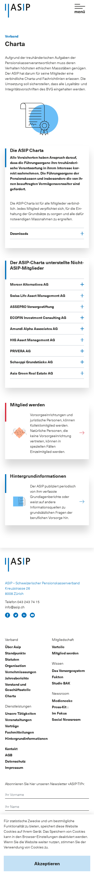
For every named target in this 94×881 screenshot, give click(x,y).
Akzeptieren (47, 863)
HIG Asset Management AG (32, 339)
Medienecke (62, 700)
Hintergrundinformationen (26, 738)
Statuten (12, 659)
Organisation (15, 665)
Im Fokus (59, 713)
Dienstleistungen (18, 706)
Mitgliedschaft (63, 639)
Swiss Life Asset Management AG (37, 295)
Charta (10, 695)
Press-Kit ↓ (60, 707)
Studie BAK (61, 683)
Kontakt (11, 748)
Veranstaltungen (18, 719)
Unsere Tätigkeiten (20, 713)
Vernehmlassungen (20, 671)
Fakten (57, 676)
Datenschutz (15, 761)
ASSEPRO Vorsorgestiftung (32, 306)
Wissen (57, 663)
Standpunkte (15, 653)
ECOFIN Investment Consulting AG (38, 317)
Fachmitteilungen (19, 732)
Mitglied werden (65, 653)
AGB (8, 755)
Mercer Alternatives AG (29, 284)
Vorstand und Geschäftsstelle (18, 687)
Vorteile (58, 646)
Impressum (14, 767)
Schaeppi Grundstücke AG (31, 362)
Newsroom (60, 693)
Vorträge (12, 726)
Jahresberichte (17, 678)
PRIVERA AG (20, 351)
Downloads (19, 233)
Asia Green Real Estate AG (31, 373)
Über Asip (13, 646)
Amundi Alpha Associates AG (34, 328)
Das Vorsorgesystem (68, 670)
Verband (11, 639)
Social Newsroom (66, 719)
